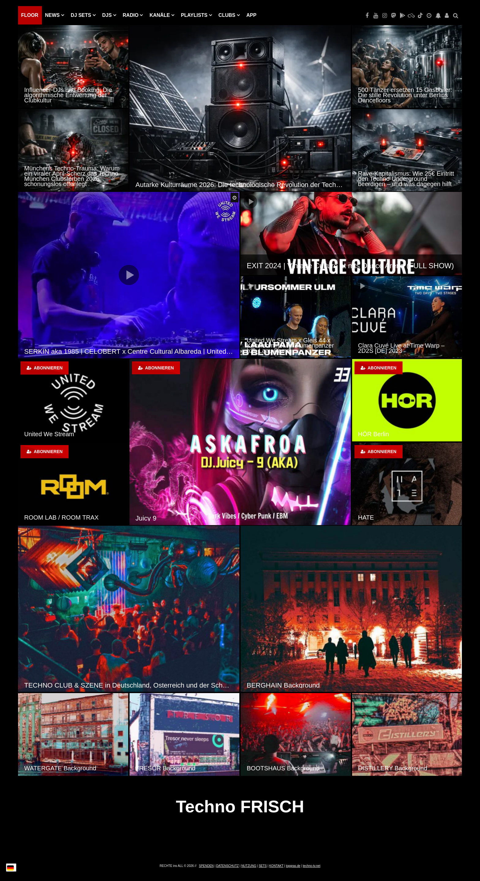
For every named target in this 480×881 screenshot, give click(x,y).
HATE (366, 517)
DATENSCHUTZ (227, 866)
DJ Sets (81, 15)
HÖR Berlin (373, 434)
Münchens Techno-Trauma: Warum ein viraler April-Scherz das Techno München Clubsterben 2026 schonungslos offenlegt (72, 176)
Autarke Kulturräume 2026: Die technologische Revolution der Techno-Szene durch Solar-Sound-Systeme (240, 185)
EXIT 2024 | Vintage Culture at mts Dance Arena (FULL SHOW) (350, 265)
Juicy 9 (146, 518)
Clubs (227, 15)
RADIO (131, 15)
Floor (29, 15)
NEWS (52, 15)
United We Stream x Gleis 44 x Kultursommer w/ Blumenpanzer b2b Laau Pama (290, 345)
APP (251, 15)
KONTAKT (276, 866)
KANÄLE (159, 15)
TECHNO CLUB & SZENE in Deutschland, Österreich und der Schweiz (128, 685)
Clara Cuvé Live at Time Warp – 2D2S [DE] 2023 (401, 348)
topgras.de (293, 866)
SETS (263, 866)
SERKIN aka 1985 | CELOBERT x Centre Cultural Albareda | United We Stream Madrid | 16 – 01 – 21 (128, 351)
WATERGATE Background (60, 768)
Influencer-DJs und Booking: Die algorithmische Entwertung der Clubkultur (68, 95)
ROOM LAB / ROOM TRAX (61, 517)
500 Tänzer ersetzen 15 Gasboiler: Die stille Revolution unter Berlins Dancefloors (405, 95)
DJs (107, 15)
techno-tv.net (311, 866)
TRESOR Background (166, 768)
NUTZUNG (248, 866)
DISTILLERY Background (392, 768)
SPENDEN (206, 866)
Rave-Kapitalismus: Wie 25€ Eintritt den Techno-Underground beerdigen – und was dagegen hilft (406, 178)
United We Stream (49, 434)
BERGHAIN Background (283, 685)
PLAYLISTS (194, 15)
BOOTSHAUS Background (283, 768)
